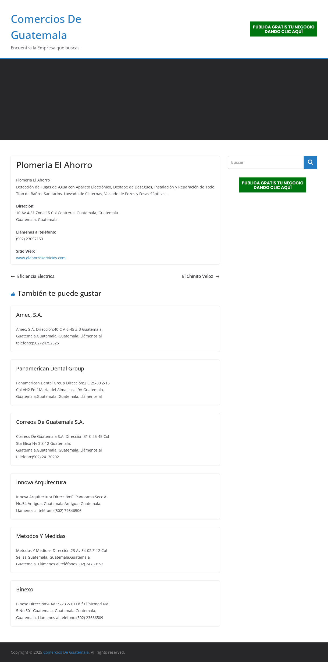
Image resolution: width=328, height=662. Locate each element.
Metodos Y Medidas (41, 536)
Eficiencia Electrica (33, 276)
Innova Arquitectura (41, 482)
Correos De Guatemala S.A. (50, 421)
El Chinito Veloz (201, 276)
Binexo (24, 589)
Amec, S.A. (29, 314)
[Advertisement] (164, 99)
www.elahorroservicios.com (41, 257)
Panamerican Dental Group (50, 368)
